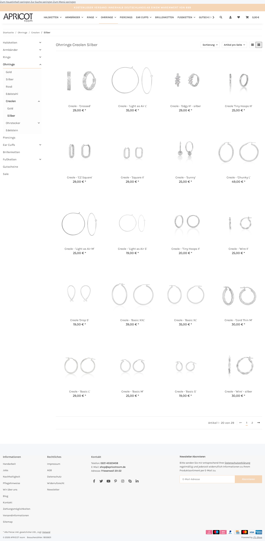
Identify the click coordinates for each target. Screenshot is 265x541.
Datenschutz (54, 476)
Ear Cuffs (9, 145)
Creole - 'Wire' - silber (238, 391)
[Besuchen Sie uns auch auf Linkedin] (137, 481)
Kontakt (7, 502)
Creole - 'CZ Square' (79, 177)
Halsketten (10, 42)
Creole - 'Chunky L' (238, 177)
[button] (230, 17)
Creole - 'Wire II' (238, 248)
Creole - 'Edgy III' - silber (185, 106)
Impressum (53, 463)
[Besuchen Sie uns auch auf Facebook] (94, 481)
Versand (46, 532)
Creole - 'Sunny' (185, 177)
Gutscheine (10, 166)
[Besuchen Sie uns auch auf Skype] (130, 481)
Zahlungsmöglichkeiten (16, 508)
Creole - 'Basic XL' (185, 320)
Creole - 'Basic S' (185, 391)
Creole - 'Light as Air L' (132, 106)
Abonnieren (248, 479)
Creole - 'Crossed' (79, 106)
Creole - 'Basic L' (79, 391)
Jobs (5, 470)
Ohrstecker (13, 123)
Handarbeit (9, 463)
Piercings (9, 137)
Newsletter (53, 489)
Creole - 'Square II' (132, 177)
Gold (9, 72)
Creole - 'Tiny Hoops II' (185, 248)
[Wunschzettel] (238, 17)
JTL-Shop (257, 537)
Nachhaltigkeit (11, 476)
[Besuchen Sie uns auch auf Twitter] (101, 481)
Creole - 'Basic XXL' (132, 320)
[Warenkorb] (252, 17)
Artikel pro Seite (233, 44)
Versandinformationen (16, 515)
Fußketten (10, 159)
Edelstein (12, 130)
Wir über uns (10, 489)
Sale (6, 174)
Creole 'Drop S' (79, 320)
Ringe (7, 57)
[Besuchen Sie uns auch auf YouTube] (108, 481)
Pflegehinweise (11, 483)
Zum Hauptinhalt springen (15, 1)
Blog (5, 496)
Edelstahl (12, 94)
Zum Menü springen (64, 1)
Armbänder (10, 50)
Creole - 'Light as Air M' (79, 248)
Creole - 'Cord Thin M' (238, 320)
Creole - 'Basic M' (132, 391)
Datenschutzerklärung (237, 462)
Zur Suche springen (42, 1)
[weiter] (258, 423)
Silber (9, 79)
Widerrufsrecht (55, 483)
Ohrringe (9, 64)
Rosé (9, 86)
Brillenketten (11, 152)
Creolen (11, 101)
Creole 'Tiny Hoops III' (238, 106)
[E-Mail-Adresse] (207, 479)
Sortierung (209, 44)
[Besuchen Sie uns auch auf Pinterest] (115, 481)
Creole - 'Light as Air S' (132, 248)
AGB (49, 470)
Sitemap (8, 521)
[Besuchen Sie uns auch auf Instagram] (123, 481)
